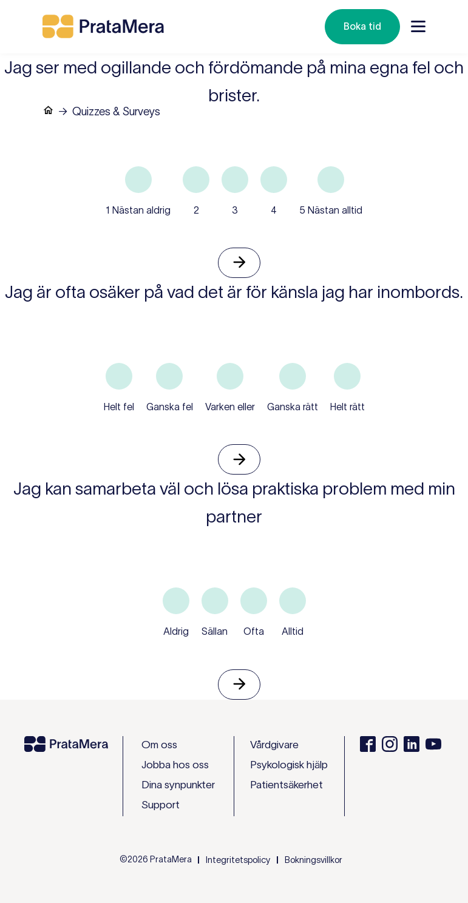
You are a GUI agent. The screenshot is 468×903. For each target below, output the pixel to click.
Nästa (239, 263)
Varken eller (230, 406)
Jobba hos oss (175, 765)
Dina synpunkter (178, 785)
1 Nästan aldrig (138, 210)
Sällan (215, 631)
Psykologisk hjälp (289, 765)
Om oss (159, 745)
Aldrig (176, 631)
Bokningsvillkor (313, 860)
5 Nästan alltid (330, 210)
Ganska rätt (292, 406)
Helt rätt (347, 406)
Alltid (293, 631)
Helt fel (119, 406)
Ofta (253, 631)
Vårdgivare (274, 745)
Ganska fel (169, 406)
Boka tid (362, 26)
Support (160, 805)
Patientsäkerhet (286, 785)
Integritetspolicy (238, 860)
